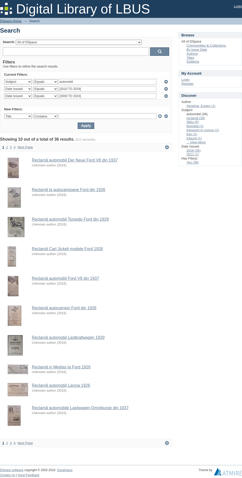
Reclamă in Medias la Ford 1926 (61, 367)
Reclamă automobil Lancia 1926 (61, 385)
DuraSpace (64, 470)
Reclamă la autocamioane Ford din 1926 (68, 190)
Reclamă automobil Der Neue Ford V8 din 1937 (75, 160)
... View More (196, 142)
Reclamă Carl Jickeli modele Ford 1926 (67, 249)
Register (187, 84)
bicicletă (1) (194, 126)
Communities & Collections (206, 45)
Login (238, 6)
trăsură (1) (194, 138)
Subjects (192, 61)
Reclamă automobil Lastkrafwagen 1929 (68, 337)
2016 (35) (193, 150)
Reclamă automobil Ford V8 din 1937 (65, 278)
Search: (9, 42)
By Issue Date (196, 49)
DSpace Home (11, 21)
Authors (192, 54)
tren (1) (191, 134)
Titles (190, 58)
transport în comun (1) (202, 130)
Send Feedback (28, 475)
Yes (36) (192, 162)
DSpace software (11, 470)
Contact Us (7, 475)
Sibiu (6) (192, 122)
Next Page (25, 147)
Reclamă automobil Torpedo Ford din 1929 (70, 219)
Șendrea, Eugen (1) (200, 106)
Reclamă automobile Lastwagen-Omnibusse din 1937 (80, 408)
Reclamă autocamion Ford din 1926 (64, 308)
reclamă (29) (195, 118)
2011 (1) (192, 154)
